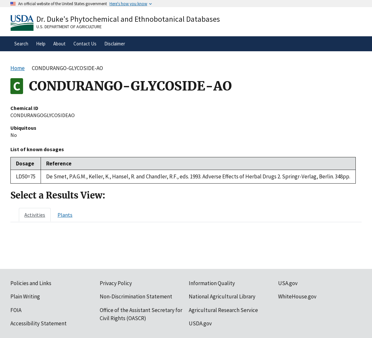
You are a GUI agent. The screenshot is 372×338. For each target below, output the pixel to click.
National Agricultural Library (222, 296)
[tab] (34, 214)
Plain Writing (25, 296)
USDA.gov (200, 323)
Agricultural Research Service (223, 310)
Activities (34, 214)
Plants (65, 214)
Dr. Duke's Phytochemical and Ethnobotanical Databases (128, 19)
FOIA (15, 310)
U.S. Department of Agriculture (69, 27)
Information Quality (212, 283)
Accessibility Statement (38, 323)
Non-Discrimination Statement (136, 296)
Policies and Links (30, 283)
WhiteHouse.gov (297, 296)
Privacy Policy (116, 283)
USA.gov (288, 283)
